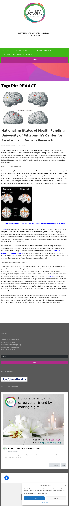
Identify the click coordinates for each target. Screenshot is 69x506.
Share (63, 465)
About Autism (16, 50)
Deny (56, 498)
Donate (34, 60)
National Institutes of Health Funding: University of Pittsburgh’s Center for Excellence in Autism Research (33, 135)
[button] (65, 485)
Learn (25, 50)
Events (31, 50)
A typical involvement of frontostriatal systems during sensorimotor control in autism (34, 223)
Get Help (47, 50)
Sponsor (39, 50)
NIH (5, 229)
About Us (5, 50)
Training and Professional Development (18, 54)
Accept (34, 498)
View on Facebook (54, 465)
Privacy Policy (45, 502)
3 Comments (22, 145)
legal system (52, 276)
